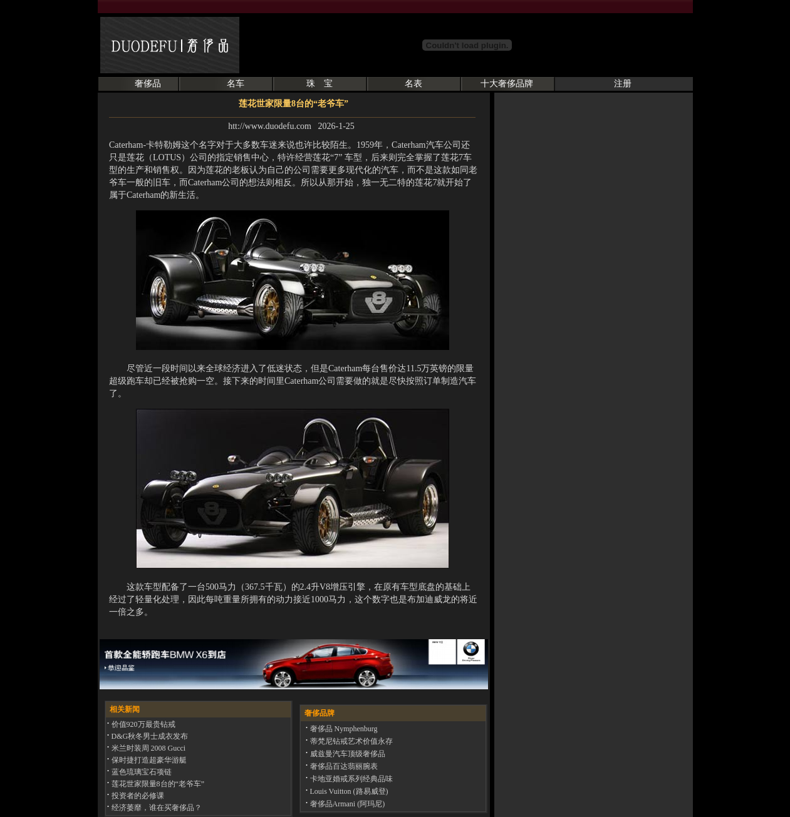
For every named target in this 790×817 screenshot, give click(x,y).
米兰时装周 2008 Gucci (148, 748)
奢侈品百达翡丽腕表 (343, 766)
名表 (413, 83)
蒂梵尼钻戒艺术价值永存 (350, 741)
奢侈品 (148, 83)
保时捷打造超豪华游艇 (148, 760)
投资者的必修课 (137, 795)
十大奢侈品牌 (507, 83)
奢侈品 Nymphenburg (343, 728)
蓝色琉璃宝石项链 (141, 772)
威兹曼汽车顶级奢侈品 (346, 753)
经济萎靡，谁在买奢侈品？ (156, 807)
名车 (235, 83)
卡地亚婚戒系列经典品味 (350, 778)
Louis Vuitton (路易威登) (348, 791)
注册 (622, 83)
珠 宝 (319, 83)
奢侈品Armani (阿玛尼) (346, 803)
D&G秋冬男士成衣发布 (149, 736)
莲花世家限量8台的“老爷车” (157, 783)
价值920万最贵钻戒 (142, 724)
